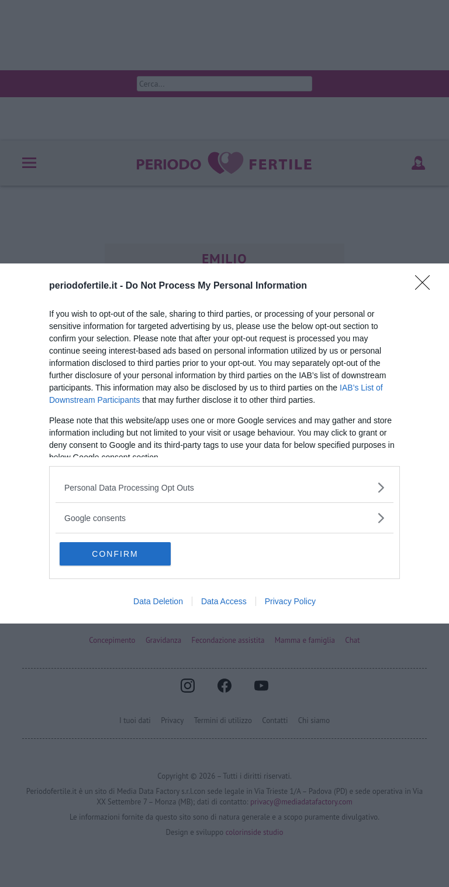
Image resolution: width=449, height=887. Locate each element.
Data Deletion (158, 601)
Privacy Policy (290, 601)
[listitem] (224, 487)
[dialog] (224, 443)
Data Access (224, 601)
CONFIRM (115, 554)
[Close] (426, 286)
